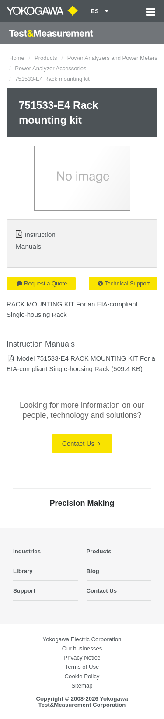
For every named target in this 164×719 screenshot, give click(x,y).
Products (46, 58)
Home (16, 58)
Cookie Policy (82, 676)
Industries (27, 551)
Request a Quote (42, 283)
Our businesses (82, 648)
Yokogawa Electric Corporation (82, 639)
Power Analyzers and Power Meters (112, 58)
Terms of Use (82, 666)
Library (23, 571)
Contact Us (81, 443)
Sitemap (81, 685)
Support (24, 590)
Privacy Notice (81, 657)
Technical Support (124, 283)
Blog (93, 571)
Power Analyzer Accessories (50, 68)
